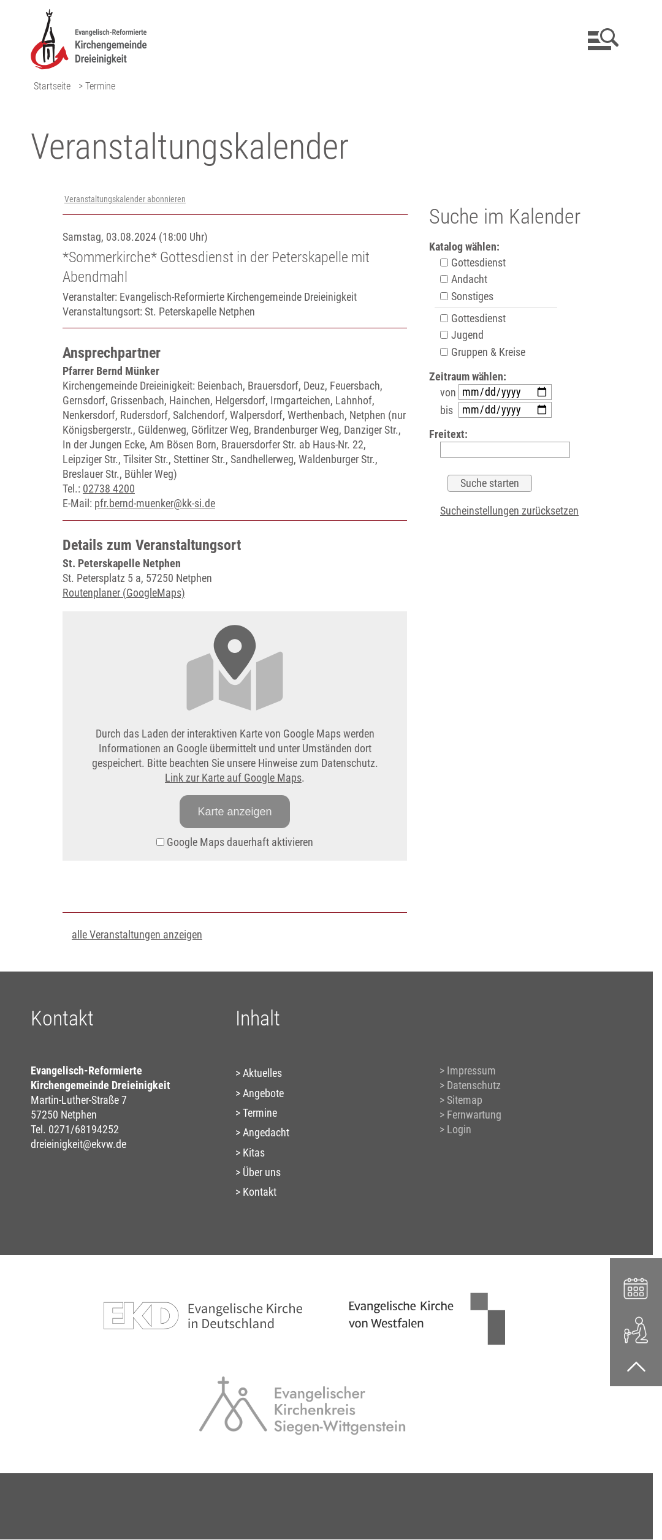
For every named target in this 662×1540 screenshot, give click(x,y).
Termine (260, 1112)
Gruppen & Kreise (482, 351)
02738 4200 (109, 488)
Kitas (254, 1152)
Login (459, 1129)
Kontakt (259, 1191)
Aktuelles (262, 1072)
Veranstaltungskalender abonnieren (125, 199)
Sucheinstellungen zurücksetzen (509, 510)
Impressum (471, 1070)
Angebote (263, 1093)
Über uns (262, 1172)
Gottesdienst (473, 262)
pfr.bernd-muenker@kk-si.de (154, 503)
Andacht (463, 279)
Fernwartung (474, 1114)
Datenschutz (474, 1085)
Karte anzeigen (234, 812)
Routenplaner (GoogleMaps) (124, 592)
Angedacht (266, 1132)
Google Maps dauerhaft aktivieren (234, 842)
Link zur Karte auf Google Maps (233, 777)
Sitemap (464, 1099)
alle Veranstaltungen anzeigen (137, 934)
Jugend (462, 334)
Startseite (52, 86)
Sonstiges (466, 296)
